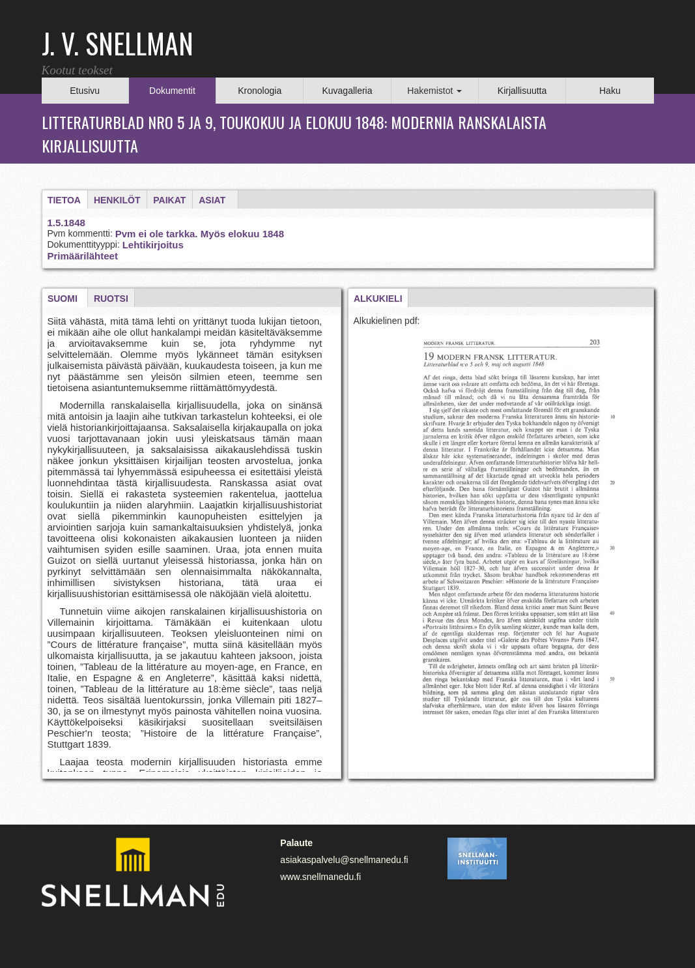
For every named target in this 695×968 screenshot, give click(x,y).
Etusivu (85, 90)
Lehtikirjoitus (153, 244)
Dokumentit (172, 90)
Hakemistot (434, 90)
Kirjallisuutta (522, 90)
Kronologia (259, 90)
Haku (610, 90)
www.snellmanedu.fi (320, 877)
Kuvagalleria (347, 90)
